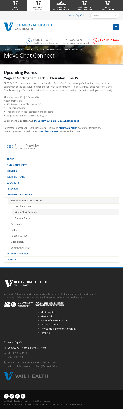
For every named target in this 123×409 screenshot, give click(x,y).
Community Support (23, 49)
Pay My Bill (46, 332)
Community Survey (20, 247)
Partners (15, 229)
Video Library (17, 241)
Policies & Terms (49, 324)
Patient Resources (18, 253)
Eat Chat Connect (24, 206)
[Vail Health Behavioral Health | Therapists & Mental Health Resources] (29, 26)
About (11, 159)
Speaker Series (22, 218)
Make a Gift (47, 316)
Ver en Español (76, 15)
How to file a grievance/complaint (58, 328)
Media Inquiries (48, 312)
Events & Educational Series (49, 49)
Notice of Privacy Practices (55, 320)
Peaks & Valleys (19, 235)
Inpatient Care (16, 176)
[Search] (102, 15)
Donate (11, 259)
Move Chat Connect (73, 49)
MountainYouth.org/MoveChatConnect (56, 120)
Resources (16, 224)
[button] (116, 27)
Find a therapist (17, 165)
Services (12, 170)
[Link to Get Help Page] (106, 39)
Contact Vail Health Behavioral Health (27, 347)
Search (116, 16)
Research (12, 188)
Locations (13, 182)
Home (6, 49)
